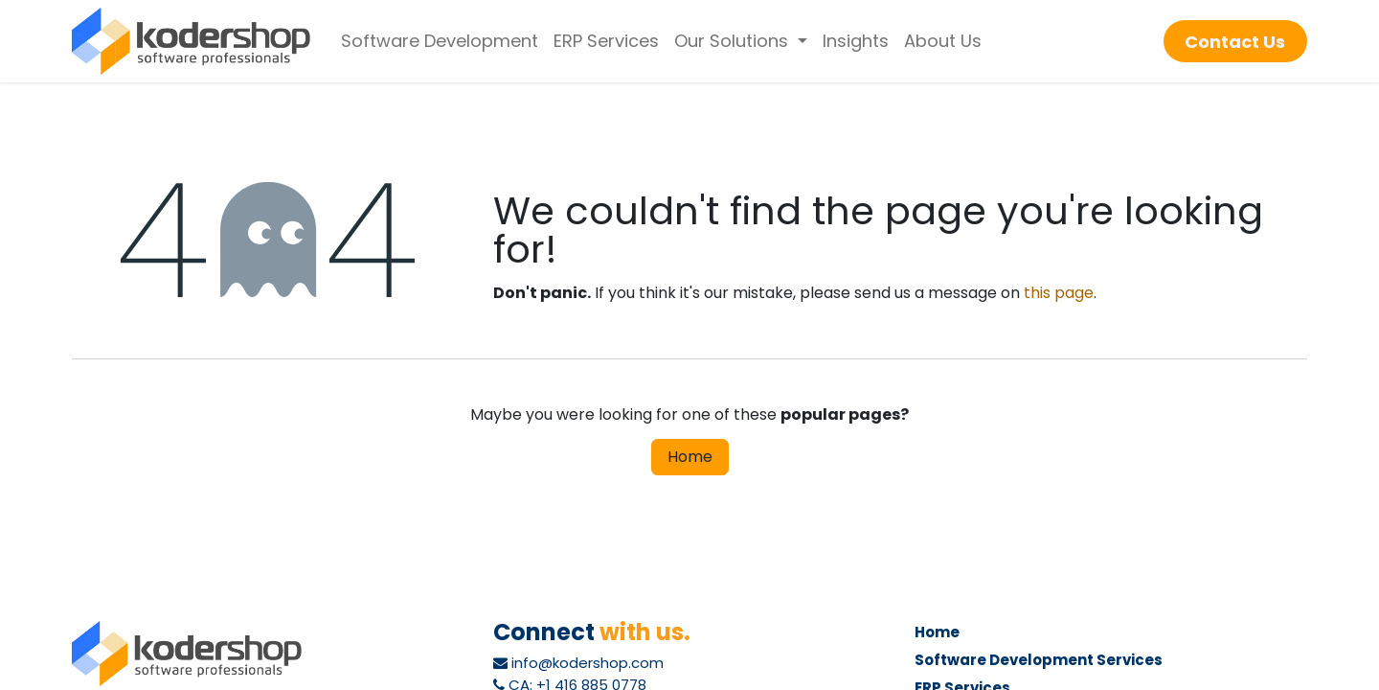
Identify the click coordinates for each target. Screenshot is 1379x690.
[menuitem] (439, 41)
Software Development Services (1039, 660)
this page (1059, 293)
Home (689, 457)
